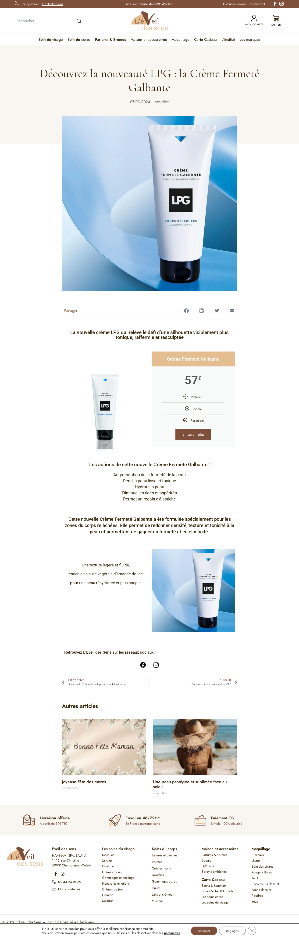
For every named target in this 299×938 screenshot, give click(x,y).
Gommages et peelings (118, 877)
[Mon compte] (254, 18)
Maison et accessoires (149, 39)
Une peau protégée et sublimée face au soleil (190, 784)
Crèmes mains (162, 868)
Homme (107, 895)
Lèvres (256, 860)
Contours (108, 866)
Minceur (157, 901)
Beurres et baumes (164, 855)
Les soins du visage (118, 849)
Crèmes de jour (113, 889)
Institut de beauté (234, 4)
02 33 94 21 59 (69, 881)
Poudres (257, 895)
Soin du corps (79, 39)
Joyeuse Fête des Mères (84, 782)
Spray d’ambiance (214, 871)
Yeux (255, 901)
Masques (108, 854)
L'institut (228, 39)
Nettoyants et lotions (116, 883)
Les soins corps (212, 896)
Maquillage (180, 39)
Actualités (162, 101)
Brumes (157, 861)
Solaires (107, 900)
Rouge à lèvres (262, 872)
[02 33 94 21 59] (54, 881)
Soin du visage (51, 39)
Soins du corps (164, 849)
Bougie (206, 860)
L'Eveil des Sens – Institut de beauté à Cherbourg (55, 922)
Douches (158, 874)
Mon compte (254, 24)
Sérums (107, 860)
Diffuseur (208, 866)
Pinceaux (258, 854)
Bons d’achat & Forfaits (217, 891)
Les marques (249, 39)
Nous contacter (69, 889)
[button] (186, 310)
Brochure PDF (258, 4)
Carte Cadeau (205, 39)
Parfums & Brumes (110, 39)
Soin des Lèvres (262, 866)
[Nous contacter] (54, 888)
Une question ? (42, 4)
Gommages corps (164, 881)
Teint (255, 878)
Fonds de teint (261, 889)
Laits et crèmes (162, 894)
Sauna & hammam (214, 885)
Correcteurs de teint (265, 884)
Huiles (156, 888)
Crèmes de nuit (112, 872)
